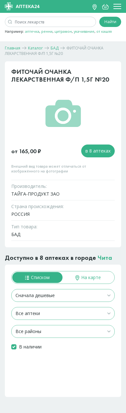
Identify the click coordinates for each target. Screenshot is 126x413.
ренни (47, 31)
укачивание (84, 31)
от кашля (104, 31)
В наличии (30, 347)
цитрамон (63, 31)
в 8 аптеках (98, 151)
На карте (88, 277)
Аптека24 (22, 6)
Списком (37, 277)
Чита (105, 257)
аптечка (32, 31)
